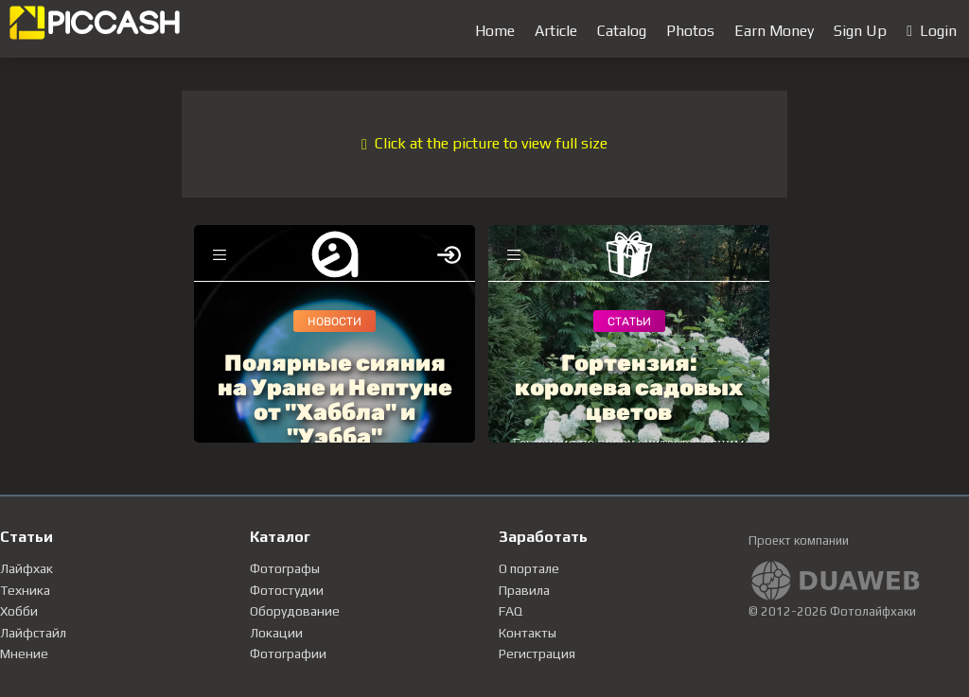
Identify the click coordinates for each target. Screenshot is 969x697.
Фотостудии (287, 590)
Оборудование (295, 611)
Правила (524, 590)
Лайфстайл (33, 632)
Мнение (24, 653)
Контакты (527, 632)
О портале (529, 568)
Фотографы (285, 568)
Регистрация (537, 653)
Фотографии (288, 653)
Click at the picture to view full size (484, 143)
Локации (276, 632)
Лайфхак (26, 568)
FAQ (510, 611)
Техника (25, 590)
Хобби (19, 611)
